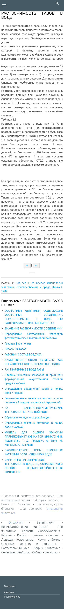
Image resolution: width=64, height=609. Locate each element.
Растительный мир (15, 548)
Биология (15, 522)
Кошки (22, 535)
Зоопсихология (49, 531)
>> (36, 265)
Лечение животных (45, 535)
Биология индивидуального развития (28, 496)
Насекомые (25, 539)
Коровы (6, 535)
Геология (27, 531)
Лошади (7, 539)
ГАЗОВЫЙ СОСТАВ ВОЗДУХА (23, 354)
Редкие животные (47, 548)
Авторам (9, 592)
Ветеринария (46, 522)
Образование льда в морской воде (27, 417)
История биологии (47, 500)
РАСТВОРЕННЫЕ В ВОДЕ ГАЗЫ (24, 369)
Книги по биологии (15, 504)
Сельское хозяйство (15, 552)
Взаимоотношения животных (24, 526)
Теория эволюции (30, 508)
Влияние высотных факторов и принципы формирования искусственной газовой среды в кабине (34, 379)
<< (27, 265)
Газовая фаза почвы (18, 343)
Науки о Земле (48, 539)
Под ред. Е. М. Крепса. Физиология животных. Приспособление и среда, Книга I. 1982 (32, 287)
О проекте (9, 586)
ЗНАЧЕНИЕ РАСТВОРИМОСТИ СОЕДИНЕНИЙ (33, 328)
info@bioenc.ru (12, 596)
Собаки (37, 552)
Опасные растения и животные (29, 544)
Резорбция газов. (16, 349)
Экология (51, 552)
